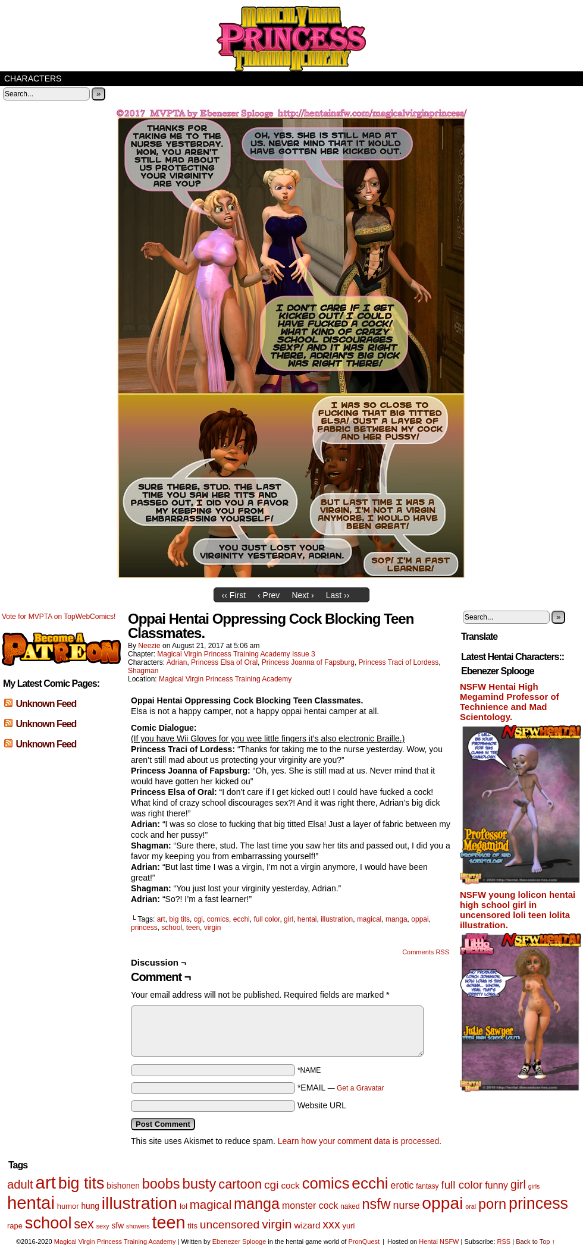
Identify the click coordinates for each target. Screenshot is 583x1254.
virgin (212, 927)
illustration (337, 919)
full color (266, 919)
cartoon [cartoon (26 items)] (240, 1184)
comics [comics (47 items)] (326, 1183)
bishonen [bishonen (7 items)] (123, 1185)
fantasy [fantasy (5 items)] (427, 1186)
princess (144, 927)
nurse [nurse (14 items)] (406, 1205)
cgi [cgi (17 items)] (271, 1184)
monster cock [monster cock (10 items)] (310, 1205)
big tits (179, 919)
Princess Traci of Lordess (399, 662)
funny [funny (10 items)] (496, 1185)
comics (218, 919)
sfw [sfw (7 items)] (118, 1225)
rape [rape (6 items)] (15, 1225)
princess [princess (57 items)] (538, 1203)
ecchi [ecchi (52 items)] (370, 1183)
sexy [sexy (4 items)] (102, 1226)
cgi (198, 919)
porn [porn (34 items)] (492, 1204)
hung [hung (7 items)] (90, 1206)
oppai (419, 919)
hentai (307, 919)
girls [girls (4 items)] (534, 1186)
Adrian (177, 662)
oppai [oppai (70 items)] (442, 1202)
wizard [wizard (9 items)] (307, 1225)
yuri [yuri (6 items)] (349, 1225)
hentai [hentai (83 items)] (31, 1202)
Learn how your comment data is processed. (359, 1141)
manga (396, 919)
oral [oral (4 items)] (470, 1206)
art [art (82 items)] (46, 1182)
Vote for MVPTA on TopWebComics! (58, 616)
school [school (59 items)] (48, 1223)
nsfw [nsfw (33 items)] (376, 1204)
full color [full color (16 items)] (461, 1184)
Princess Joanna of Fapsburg (308, 662)
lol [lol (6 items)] (183, 1206)
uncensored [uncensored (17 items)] (229, 1224)
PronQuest (364, 1241)
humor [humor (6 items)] (68, 1206)
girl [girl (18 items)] (518, 1184)
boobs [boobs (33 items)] (161, 1184)
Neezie (149, 646)
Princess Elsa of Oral (224, 662)
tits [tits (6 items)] (192, 1225)
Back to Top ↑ (535, 1241)
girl (288, 919)
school (171, 927)
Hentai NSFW (439, 1241)
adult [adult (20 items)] (20, 1184)
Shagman (143, 671)
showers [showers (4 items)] (138, 1226)
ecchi (241, 919)
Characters (32, 78)
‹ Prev (269, 595)
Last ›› (338, 595)
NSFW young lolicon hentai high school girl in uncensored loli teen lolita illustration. (517, 910)
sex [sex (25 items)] (83, 1224)
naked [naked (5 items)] (349, 1206)
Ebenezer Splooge (239, 1241)
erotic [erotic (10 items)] (402, 1185)
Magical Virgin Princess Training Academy (291, 38)
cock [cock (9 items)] (290, 1185)
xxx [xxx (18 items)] (331, 1224)
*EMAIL (340, 1087)
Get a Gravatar (360, 1088)
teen (193, 927)
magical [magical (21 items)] (210, 1204)
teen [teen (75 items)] (169, 1222)
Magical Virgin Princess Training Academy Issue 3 (236, 654)
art (161, 919)
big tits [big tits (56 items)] (81, 1183)
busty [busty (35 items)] (199, 1184)
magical (369, 919)
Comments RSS (425, 952)
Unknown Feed (45, 704)
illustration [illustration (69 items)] (139, 1202)
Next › (303, 595)
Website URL (321, 1105)
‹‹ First (234, 595)
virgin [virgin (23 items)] (277, 1224)
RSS (504, 1241)
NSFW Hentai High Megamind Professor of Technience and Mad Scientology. (509, 701)
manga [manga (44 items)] (257, 1203)
